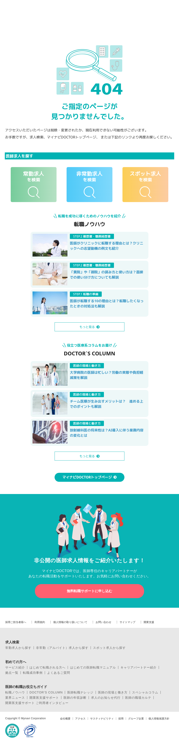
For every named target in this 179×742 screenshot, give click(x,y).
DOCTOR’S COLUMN (46, 692)
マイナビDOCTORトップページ (87, 477)
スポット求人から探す (109, 647)
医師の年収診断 (75, 697)
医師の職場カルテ (138, 697)
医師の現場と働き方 (112, 692)
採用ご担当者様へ (15, 622)
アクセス (80, 718)
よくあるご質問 (58, 672)
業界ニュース (15, 697)
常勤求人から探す (18, 647)
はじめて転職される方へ (47, 667)
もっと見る (87, 327)
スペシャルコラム (145, 692)
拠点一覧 (11, 672)
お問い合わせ (103, 622)
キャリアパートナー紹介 (138, 667)
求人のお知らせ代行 (105, 697)
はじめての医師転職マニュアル (93, 667)
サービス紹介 (15, 667)
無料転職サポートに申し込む (89, 591)
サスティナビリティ (102, 718)
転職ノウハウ (15, 692)
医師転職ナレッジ (80, 692)
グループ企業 (136, 718)
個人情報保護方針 (158, 718)
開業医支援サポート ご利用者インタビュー (37, 702)
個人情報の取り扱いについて (70, 622)
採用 (121, 718)
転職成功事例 (33, 672)
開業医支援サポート (44, 697)
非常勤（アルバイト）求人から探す (62, 647)
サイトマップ (127, 622)
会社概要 (65, 718)
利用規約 (39, 622)
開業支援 (149, 622)
